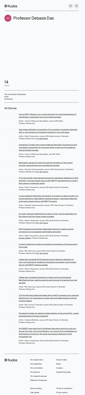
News (58, 364)
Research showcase (38, 380)
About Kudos (61, 360)
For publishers (36, 364)
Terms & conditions (64, 388)
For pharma (35, 372)
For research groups (38, 376)
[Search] (70, 6)
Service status (36, 388)
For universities (36, 368)
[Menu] (76, 6)
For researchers (36, 360)
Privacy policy (62, 392)
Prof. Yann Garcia (42, 172)
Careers (59, 368)
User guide (34, 392)
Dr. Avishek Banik (42, 138)
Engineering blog (63, 372)
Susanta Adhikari (25, 238)
